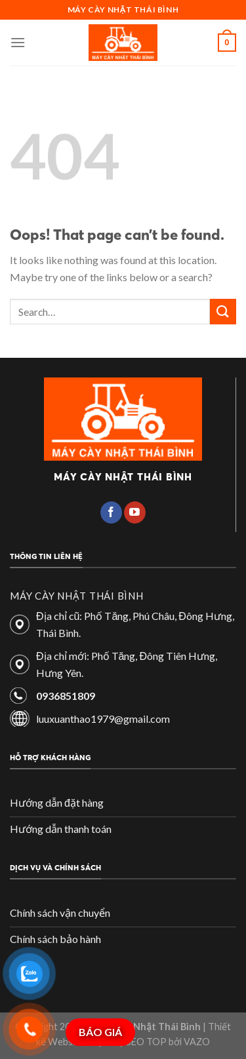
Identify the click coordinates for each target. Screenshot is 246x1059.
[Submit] (223, 311)
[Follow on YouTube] (135, 512)
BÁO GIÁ (100, 1032)
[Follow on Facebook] (111, 512)
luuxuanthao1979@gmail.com (103, 718)
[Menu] (18, 42)
